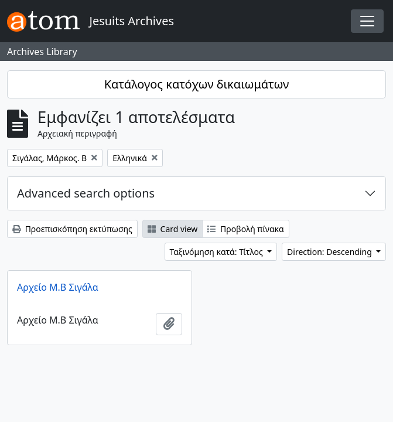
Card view (172, 228)
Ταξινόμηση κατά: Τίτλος (217, 251)
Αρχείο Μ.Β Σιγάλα (57, 287)
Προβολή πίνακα (245, 228)
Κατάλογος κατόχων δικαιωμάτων (196, 84)
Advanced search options (86, 193)
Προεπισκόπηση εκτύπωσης (72, 228)
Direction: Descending (330, 251)
